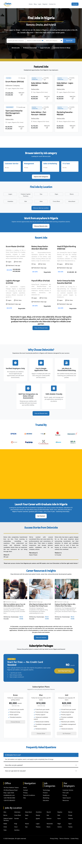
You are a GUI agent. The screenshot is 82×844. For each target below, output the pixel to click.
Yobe (5, 829)
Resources (66, 799)
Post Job (75, 4)
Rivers (48, 825)
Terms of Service (64, 837)
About (25, 786)
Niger (59, 822)
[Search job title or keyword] (16, 40)
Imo (26, 817)
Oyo (26, 825)
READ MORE (21, 617)
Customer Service (68, 789)
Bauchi (49, 811)
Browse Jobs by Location (41, 207)
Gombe (16, 817)
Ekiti (58, 814)
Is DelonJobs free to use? (13, 753)
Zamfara (16, 829)
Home (31, 4)
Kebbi (5, 822)
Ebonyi (38, 814)
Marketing (46, 796)
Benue (70, 811)
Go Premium (66, 733)
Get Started (41, 515)
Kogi (15, 822)
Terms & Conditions (29, 794)
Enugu (70, 814)
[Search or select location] (34, 40)
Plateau (38, 825)
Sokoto (59, 825)
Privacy (25, 791)
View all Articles (41, 637)
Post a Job (66, 791)
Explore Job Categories (41, 176)
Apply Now (21, 94)
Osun (16, 825)
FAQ (24, 796)
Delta (26, 814)
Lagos (38, 822)
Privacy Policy (54, 837)
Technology (46, 789)
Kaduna (49, 817)
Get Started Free (64, 670)
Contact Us (52, 4)
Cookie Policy (74, 837)
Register (45, 4)
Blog (35, 4)
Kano (59, 817)
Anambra (38, 811)
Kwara (27, 822)
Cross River (17, 814)
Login (39, 4)
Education (46, 799)
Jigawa (38, 817)
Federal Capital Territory (8, 818)
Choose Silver (41, 733)
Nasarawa (50, 822)
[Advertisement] (41, 141)
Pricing (65, 794)
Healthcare (46, 794)
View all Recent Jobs (41, 413)
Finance (45, 791)
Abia (5, 811)
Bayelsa (59, 811)
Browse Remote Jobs (41, 225)
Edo (48, 814)
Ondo (5, 825)
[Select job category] (53, 40)
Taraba (70, 825)
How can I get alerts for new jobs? (15, 769)
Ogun (70, 822)
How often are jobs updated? (14, 764)
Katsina (70, 817)
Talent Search (67, 796)
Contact (25, 789)
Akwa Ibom (28, 811)
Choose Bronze (15, 721)
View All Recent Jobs (41, 327)
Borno (5, 814)
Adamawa (17, 811)
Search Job (69, 41)
